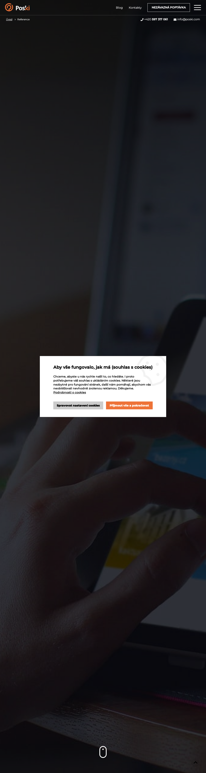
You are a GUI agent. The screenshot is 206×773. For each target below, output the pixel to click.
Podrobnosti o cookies (69, 392)
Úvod (9, 19)
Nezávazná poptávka (169, 7)
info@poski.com (188, 19)
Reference (23, 19)
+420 (156, 19)
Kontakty (135, 7)
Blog (119, 7)
